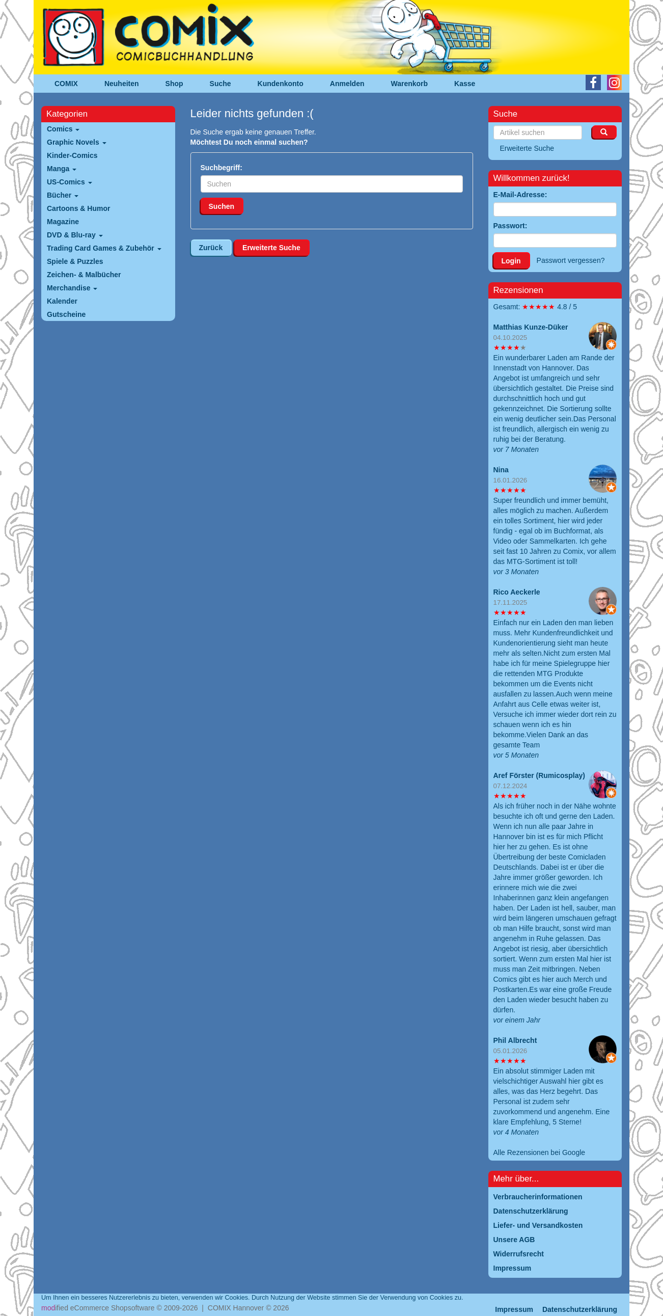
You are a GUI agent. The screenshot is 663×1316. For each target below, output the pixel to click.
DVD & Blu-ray (75, 235)
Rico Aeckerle (516, 592)
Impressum (514, 1309)
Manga (61, 169)
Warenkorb (409, 83)
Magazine (63, 222)
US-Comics (69, 182)
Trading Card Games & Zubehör (104, 248)
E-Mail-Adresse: (520, 195)
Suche (220, 83)
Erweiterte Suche (271, 248)
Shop (174, 83)
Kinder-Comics (72, 155)
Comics (63, 129)
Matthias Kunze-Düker (530, 327)
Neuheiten (121, 83)
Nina (501, 470)
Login (511, 261)
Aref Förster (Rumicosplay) (539, 775)
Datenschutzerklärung (579, 1309)
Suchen (222, 206)
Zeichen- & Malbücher (84, 275)
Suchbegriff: (221, 168)
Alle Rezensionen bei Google (539, 1152)
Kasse (464, 83)
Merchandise (72, 288)
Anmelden (347, 83)
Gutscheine (66, 314)
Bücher (62, 195)
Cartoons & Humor (78, 208)
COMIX (66, 83)
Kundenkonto (280, 83)
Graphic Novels (76, 142)
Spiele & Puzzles (75, 261)
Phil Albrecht (515, 1040)
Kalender (62, 301)
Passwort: (510, 226)
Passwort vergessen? (571, 260)
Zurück (211, 248)
